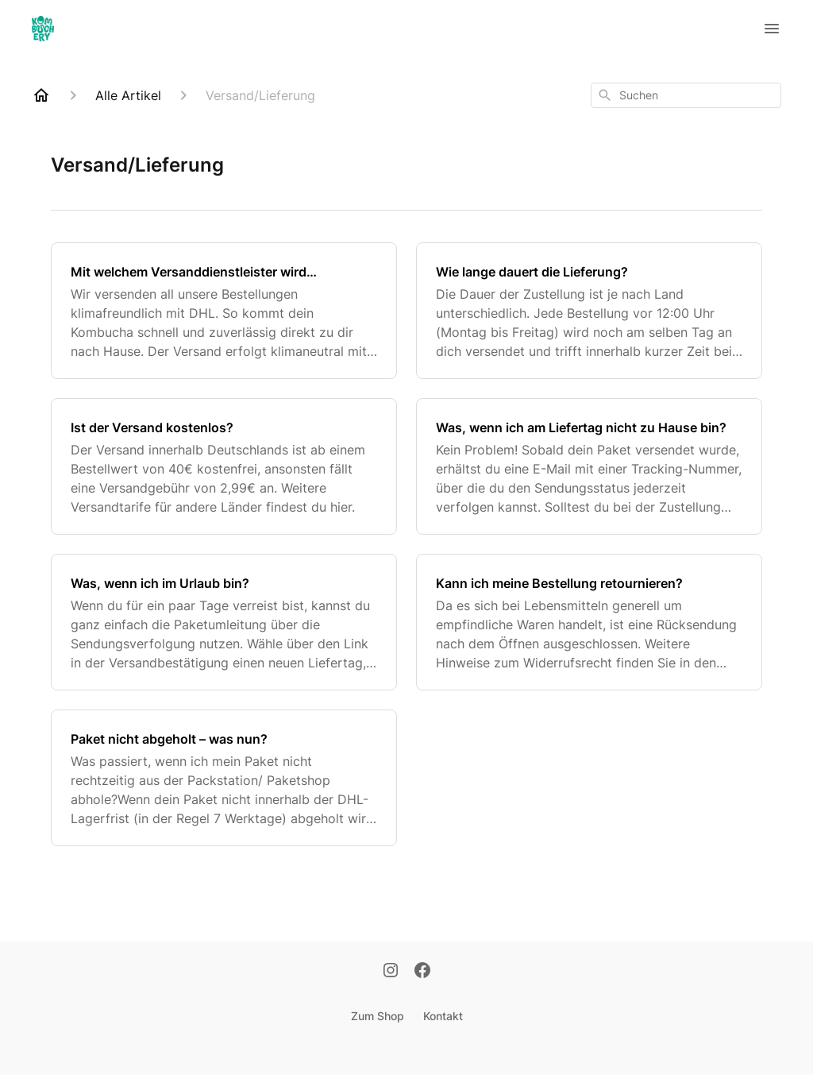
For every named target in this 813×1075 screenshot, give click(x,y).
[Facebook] (422, 972)
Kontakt (443, 1016)
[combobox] (686, 95)
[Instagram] (390, 972)
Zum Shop (377, 1016)
